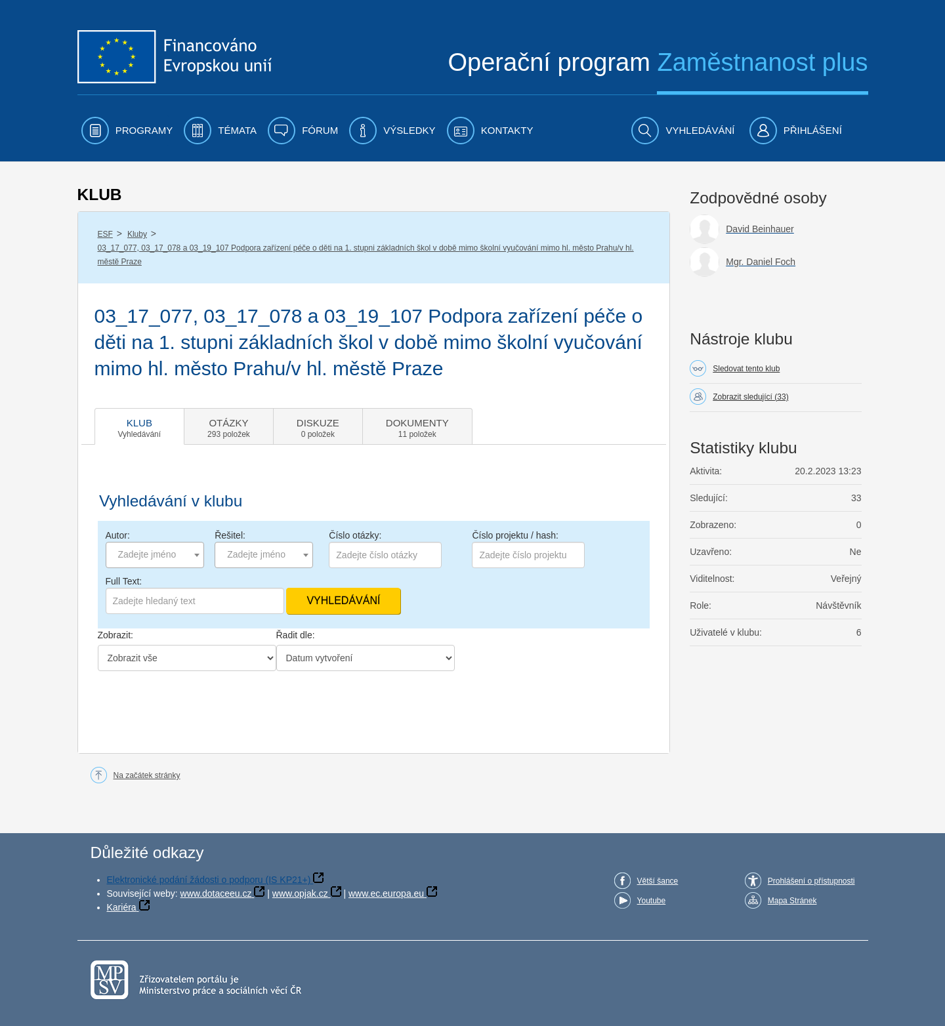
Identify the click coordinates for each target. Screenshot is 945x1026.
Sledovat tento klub (746, 368)
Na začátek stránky (147, 775)
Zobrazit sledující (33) (750, 396)
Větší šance (658, 881)
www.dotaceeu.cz (216, 893)
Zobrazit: (115, 635)
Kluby (137, 234)
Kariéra (121, 907)
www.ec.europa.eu (386, 893)
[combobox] (155, 555)
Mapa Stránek (792, 900)
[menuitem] (127, 130)
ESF (105, 234)
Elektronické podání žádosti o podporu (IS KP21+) (209, 879)
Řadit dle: (295, 635)
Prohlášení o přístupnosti (811, 881)
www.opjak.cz (300, 893)
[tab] (139, 426)
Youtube (651, 900)
